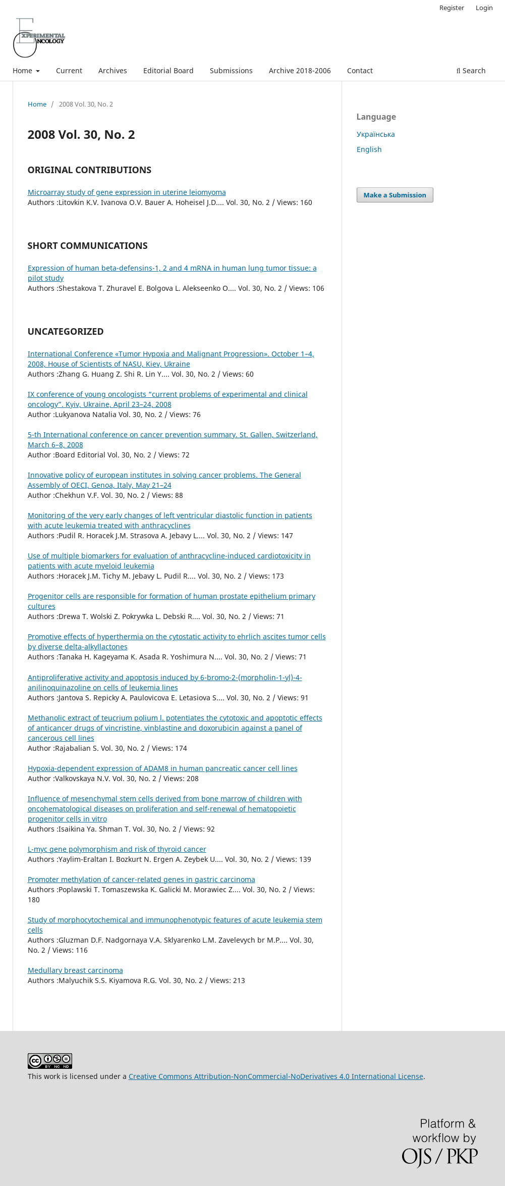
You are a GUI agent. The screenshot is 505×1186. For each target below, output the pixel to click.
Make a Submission (395, 194)
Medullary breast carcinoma (75, 970)
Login (484, 7)
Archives (112, 70)
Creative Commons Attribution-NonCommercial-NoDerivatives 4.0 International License (276, 1076)
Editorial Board (168, 70)
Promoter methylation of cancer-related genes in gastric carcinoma (141, 879)
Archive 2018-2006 (300, 70)
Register (451, 7)
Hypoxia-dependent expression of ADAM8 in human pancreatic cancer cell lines (163, 768)
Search (471, 70)
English (369, 149)
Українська (376, 134)
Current (69, 70)
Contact (360, 70)
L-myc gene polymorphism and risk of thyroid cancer (117, 849)
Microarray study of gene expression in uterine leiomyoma (127, 192)
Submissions (231, 70)
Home (23, 70)
